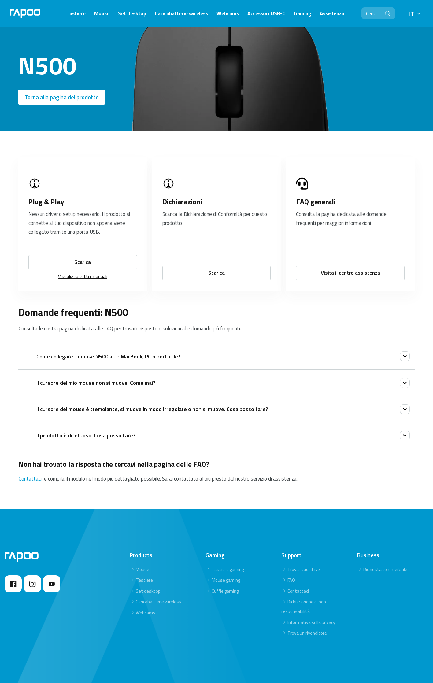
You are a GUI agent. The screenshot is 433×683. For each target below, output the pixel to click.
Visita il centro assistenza (350, 273)
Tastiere (144, 580)
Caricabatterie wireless (158, 601)
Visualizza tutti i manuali (82, 276)
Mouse (142, 569)
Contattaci (31, 479)
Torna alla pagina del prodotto (61, 97)
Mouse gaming (226, 580)
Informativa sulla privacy (311, 622)
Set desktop (148, 591)
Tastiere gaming (228, 569)
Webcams (145, 612)
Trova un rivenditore (307, 633)
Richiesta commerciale (385, 569)
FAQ (291, 580)
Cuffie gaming (225, 591)
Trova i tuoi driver (304, 569)
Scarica (82, 262)
